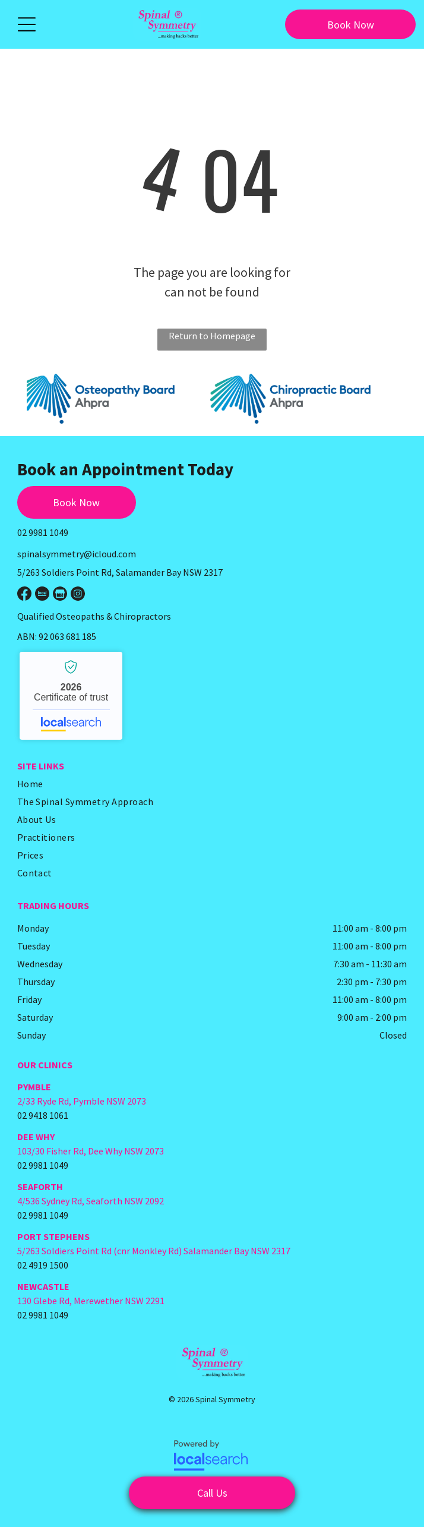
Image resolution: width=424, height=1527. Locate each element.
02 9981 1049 (42, 532)
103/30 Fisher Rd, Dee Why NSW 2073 (90, 1151)
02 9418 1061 (42, 1115)
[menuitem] (207, 784)
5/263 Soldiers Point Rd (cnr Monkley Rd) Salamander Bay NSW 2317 (153, 1251)
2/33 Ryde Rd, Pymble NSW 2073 (81, 1101)
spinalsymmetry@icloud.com (76, 554)
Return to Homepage (212, 336)
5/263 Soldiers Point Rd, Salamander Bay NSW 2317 (120, 572)
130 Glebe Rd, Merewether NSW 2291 (90, 1301)
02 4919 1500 (42, 1265)
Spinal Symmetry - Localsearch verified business (71, 696)
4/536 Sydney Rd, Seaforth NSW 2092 (90, 1201)
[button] (27, 24)
